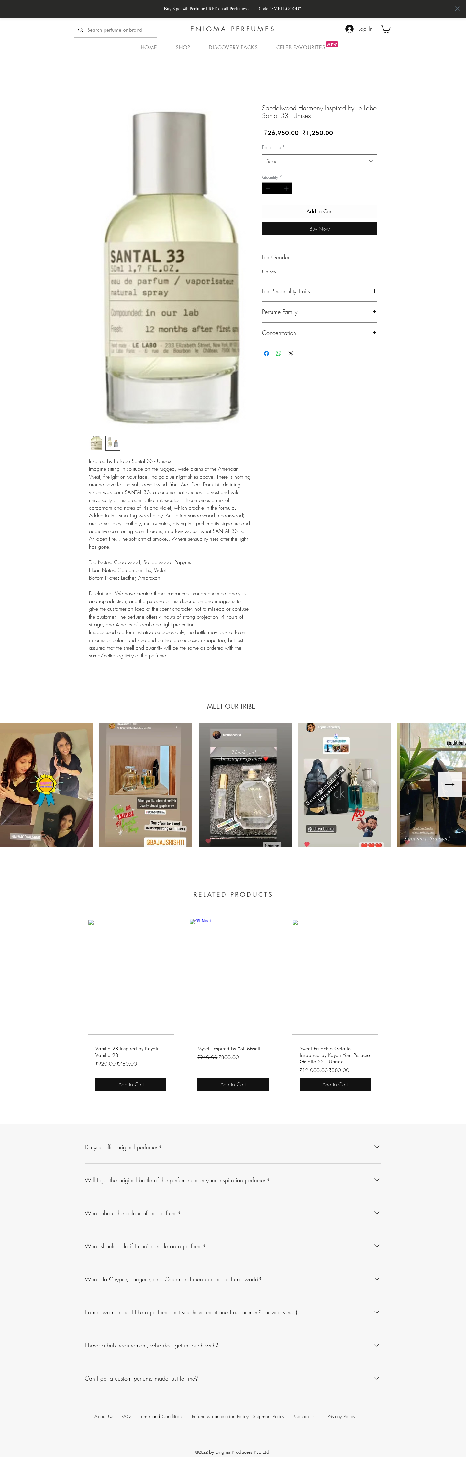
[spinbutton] (277, 188)
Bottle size (273, 147)
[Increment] (287, 188)
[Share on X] (291, 353)
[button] (386, 29)
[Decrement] (267, 188)
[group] (233, 1006)
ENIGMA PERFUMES (233, 29)
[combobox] (319, 161)
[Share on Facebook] (266, 353)
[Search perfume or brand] (115, 30)
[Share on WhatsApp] (279, 353)
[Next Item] (450, 784)
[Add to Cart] (130, 1084)
